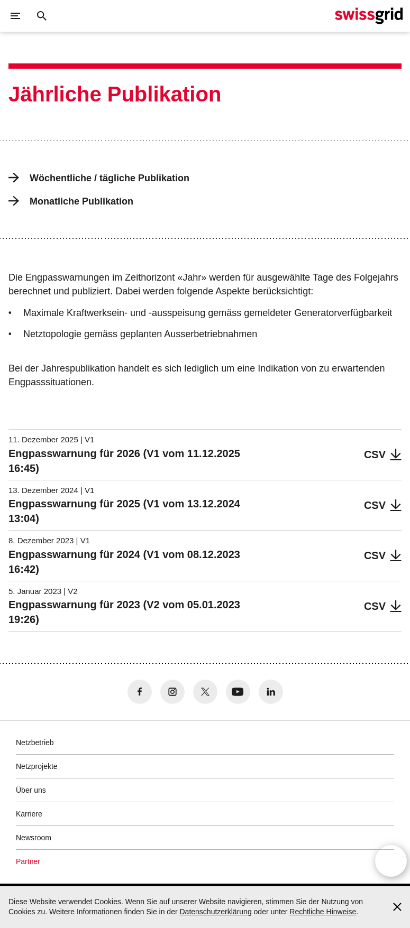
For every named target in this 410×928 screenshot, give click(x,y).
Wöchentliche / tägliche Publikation (98, 177)
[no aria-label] (139, 692)
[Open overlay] (391, 861)
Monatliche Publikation (70, 201)
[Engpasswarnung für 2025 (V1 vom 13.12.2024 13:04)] (205, 505)
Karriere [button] (29, 814)
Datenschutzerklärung (215, 911)
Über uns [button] (31, 790)
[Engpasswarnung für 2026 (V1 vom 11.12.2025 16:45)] (205, 455)
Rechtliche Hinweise (322, 911)
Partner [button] (28, 861)
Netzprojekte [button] (37, 766)
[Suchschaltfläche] (42, 16)
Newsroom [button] (33, 837)
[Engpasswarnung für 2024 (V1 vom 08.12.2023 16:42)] (205, 556)
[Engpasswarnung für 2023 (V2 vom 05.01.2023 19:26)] (205, 606)
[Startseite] (369, 15)
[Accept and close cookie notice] (397, 907)
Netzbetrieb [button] (35, 742)
